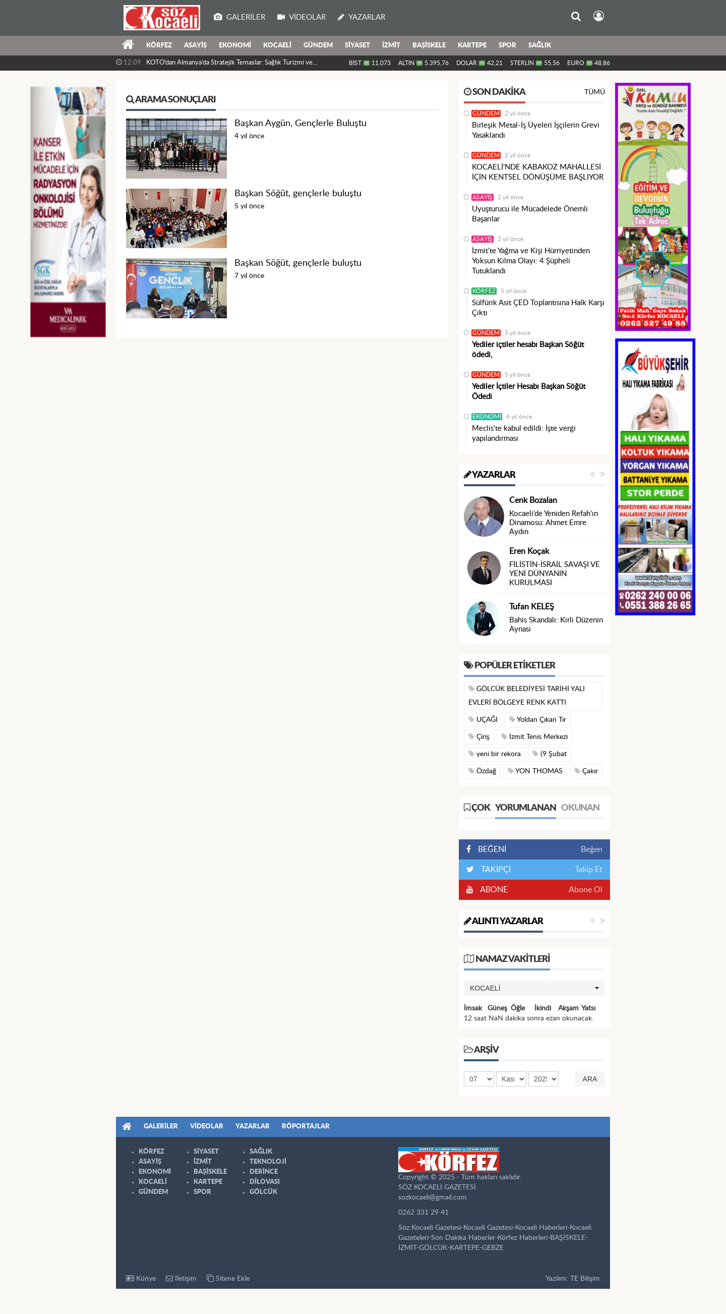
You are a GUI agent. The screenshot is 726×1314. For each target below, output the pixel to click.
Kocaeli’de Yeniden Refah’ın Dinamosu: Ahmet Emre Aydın (553, 523)
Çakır (586, 771)
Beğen (591, 849)
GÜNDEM (318, 45)
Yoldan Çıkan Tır (537, 719)
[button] (534, 988)
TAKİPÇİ (495, 870)
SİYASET (357, 45)
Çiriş (479, 736)
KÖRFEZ (159, 45)
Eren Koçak (529, 551)
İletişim (181, 1278)
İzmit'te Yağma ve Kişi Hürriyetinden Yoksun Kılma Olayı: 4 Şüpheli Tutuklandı (531, 261)
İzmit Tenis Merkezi (534, 736)
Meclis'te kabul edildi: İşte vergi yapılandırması (524, 433)
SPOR (507, 45)
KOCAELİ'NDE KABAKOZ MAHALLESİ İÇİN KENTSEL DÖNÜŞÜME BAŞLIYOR (537, 172)
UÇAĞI (483, 719)
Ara (590, 1079)
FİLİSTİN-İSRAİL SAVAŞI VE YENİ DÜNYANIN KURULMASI (554, 574)
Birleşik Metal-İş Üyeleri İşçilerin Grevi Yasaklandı (535, 130)
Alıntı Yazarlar (503, 921)
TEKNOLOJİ (268, 1162)
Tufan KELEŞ (531, 607)
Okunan (580, 808)
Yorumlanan (525, 808)
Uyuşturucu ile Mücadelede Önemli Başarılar (530, 214)
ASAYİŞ (195, 45)
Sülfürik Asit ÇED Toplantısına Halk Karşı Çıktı (538, 308)
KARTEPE (472, 45)
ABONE (493, 890)
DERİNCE (264, 1172)
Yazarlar (489, 475)
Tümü (594, 92)
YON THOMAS (535, 771)
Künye (141, 1278)
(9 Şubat (549, 754)
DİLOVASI (265, 1182)
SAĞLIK (539, 45)
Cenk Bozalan (533, 500)
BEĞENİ (489, 849)
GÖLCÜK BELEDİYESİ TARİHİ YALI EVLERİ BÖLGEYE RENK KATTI (526, 695)
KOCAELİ (277, 45)
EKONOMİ (235, 45)
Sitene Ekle (228, 1278)
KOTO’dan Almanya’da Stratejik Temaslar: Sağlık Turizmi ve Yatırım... (229, 65)
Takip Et (588, 870)
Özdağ (482, 771)
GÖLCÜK (263, 1192)
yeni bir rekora (494, 754)
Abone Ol (585, 890)
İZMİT (391, 45)
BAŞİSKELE (429, 45)
